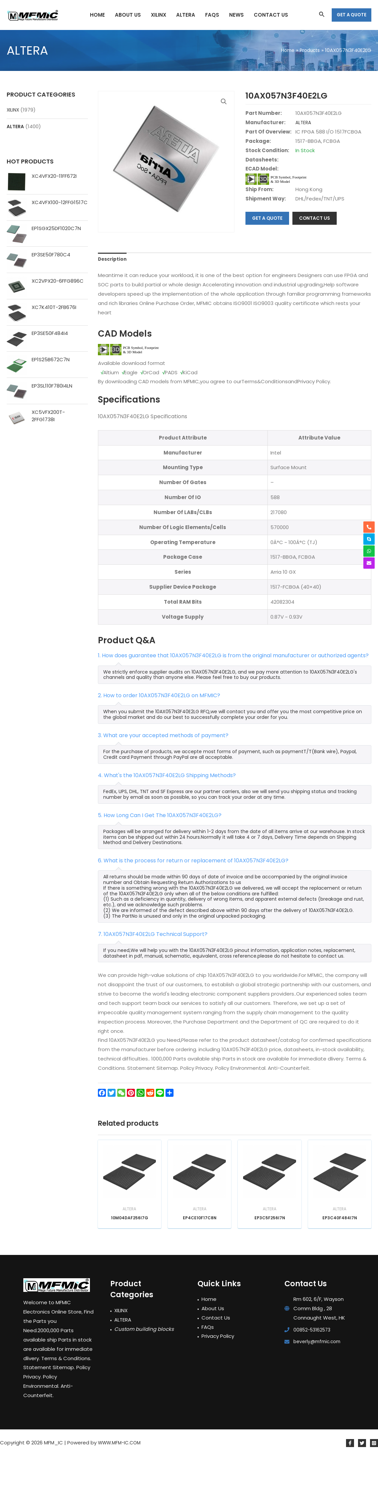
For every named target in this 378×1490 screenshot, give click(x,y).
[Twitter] (362, 1477)
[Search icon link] (322, 15)
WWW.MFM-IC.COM (121, 1476)
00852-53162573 (313, 1363)
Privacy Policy (217, 1370)
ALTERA (16, 126)
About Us (212, 1342)
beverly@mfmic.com (319, 1375)
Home (208, 1333)
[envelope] (369, 563)
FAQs (207, 1360)
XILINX (13, 109)
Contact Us (215, 1351)
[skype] (369, 539)
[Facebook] (350, 1477)
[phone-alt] (369, 527)
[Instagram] (374, 1477)
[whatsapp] (369, 551)
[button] (223, 102)
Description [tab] (113, 290)
